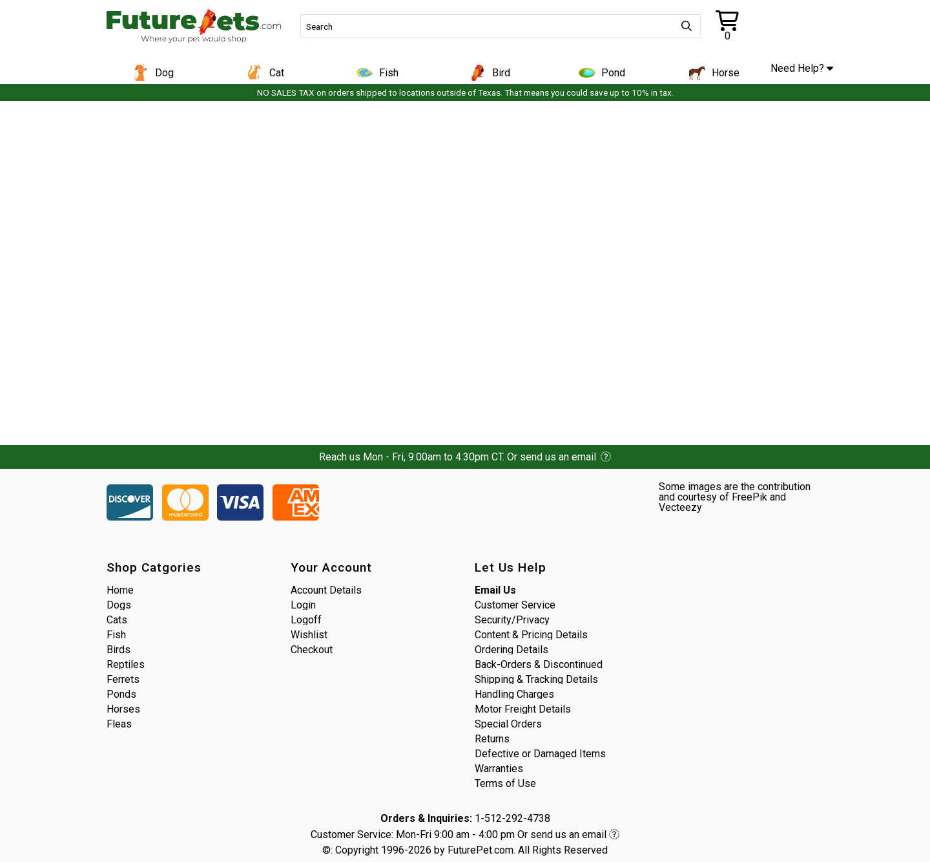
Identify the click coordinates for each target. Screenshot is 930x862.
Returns (492, 739)
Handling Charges (514, 694)
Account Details (326, 590)
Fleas (119, 724)
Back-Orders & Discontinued (539, 664)
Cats (117, 620)
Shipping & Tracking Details (536, 679)
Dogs (119, 605)
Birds (118, 649)
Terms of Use (505, 783)
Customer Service (515, 605)
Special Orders (508, 724)
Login (303, 604)
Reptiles (126, 664)
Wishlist (309, 634)
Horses (123, 709)
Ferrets (123, 679)
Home (120, 590)
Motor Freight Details (523, 709)
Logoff (306, 619)
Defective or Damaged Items (540, 754)
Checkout (312, 649)
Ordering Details (511, 649)
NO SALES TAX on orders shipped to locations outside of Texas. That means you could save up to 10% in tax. (465, 92)
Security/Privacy (512, 620)
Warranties (499, 768)
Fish (116, 635)
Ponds (121, 694)
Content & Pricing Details (531, 635)
